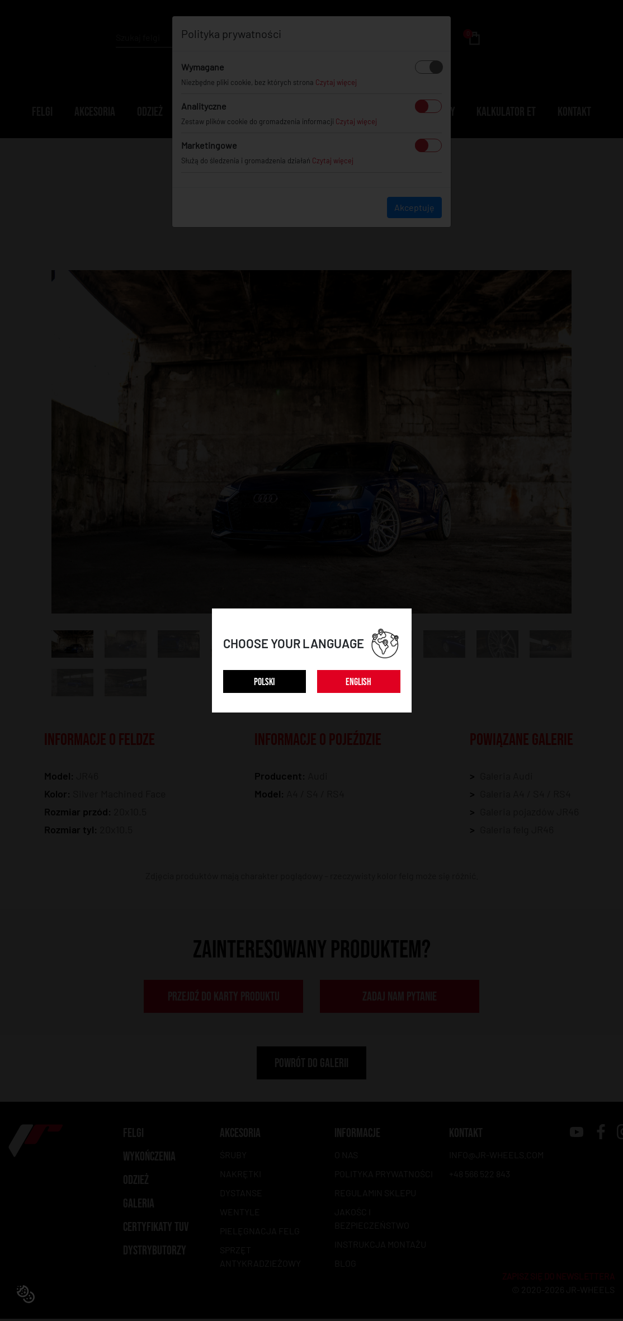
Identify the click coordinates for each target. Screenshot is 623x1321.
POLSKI (264, 682)
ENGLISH (358, 682)
